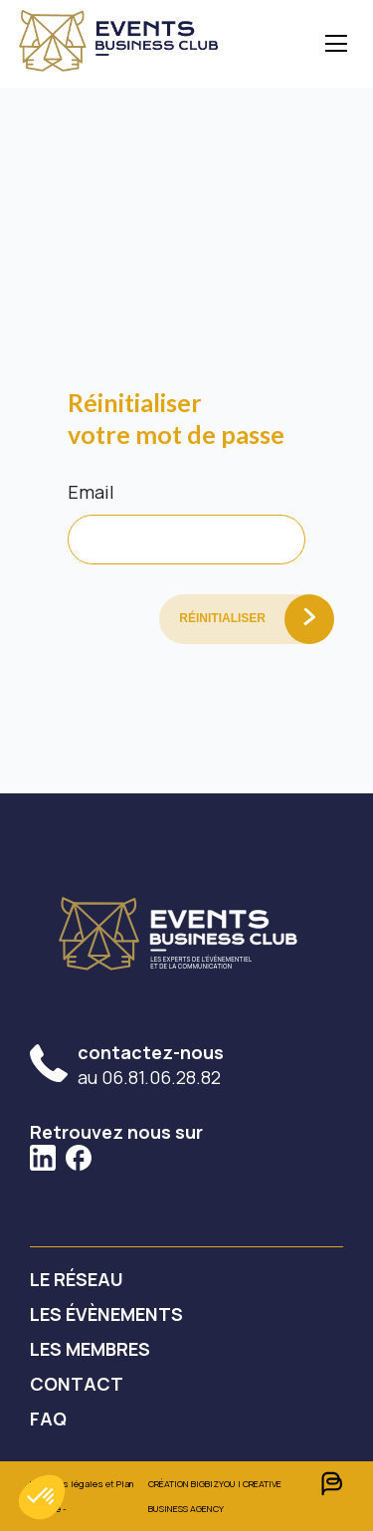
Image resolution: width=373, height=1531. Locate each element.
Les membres (90, 1349)
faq (48, 1418)
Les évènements (106, 1314)
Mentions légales (66, 1483)
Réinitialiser (222, 618)
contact (76, 1384)
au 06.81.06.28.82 (151, 1064)
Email (91, 492)
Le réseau (76, 1279)
